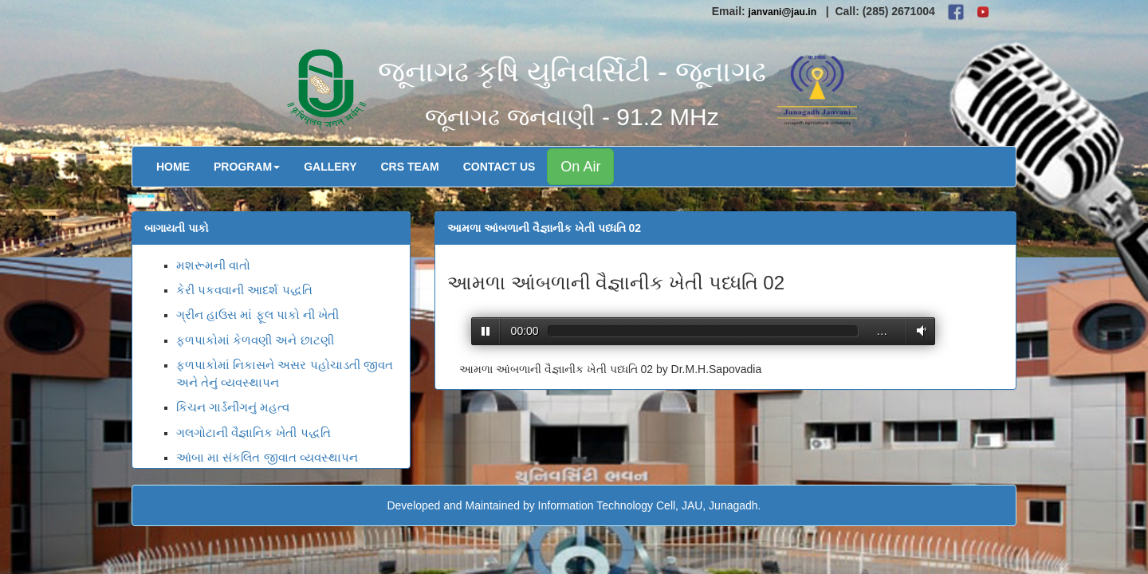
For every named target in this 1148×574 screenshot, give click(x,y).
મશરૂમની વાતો (213, 265)
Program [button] (247, 166)
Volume (918, 330)
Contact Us (499, 166)
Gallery (330, 166)
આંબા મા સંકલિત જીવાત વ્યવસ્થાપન (267, 457)
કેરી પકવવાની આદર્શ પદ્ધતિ (244, 290)
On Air (580, 167)
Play (486, 331)
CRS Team (410, 166)
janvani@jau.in (783, 12)
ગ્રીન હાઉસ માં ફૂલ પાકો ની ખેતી (257, 314)
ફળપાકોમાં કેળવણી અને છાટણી (255, 340)
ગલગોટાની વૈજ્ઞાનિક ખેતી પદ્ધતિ (253, 432)
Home (173, 166)
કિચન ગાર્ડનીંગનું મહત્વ (232, 407)
